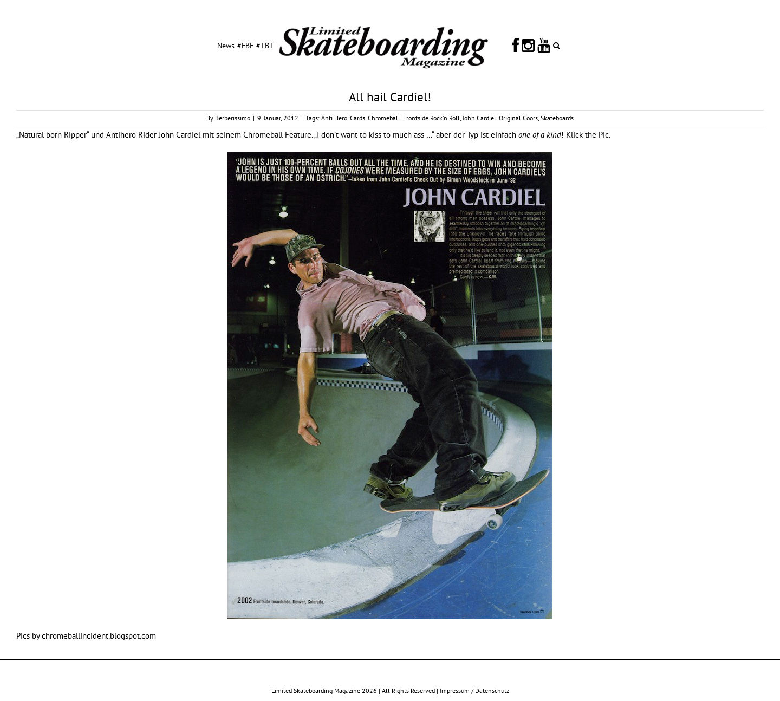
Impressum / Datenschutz (474, 690)
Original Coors (518, 118)
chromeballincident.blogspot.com (99, 636)
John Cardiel (479, 118)
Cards (357, 118)
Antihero (121, 134)
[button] (556, 45)
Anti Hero (334, 118)
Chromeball (384, 118)
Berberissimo (232, 118)
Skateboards (557, 118)
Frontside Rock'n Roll (431, 118)
